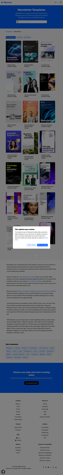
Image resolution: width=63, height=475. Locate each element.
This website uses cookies (25, 229)
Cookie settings (31, 245)
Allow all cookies (42, 245)
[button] (3, 472)
